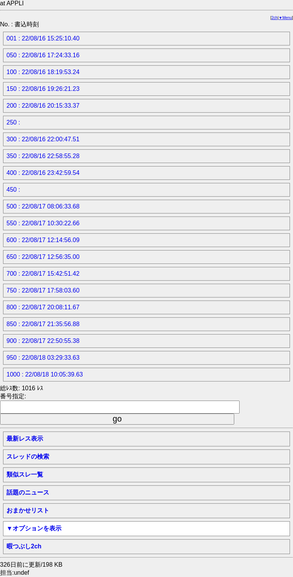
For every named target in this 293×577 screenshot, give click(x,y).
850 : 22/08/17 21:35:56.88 (42, 324)
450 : (13, 189)
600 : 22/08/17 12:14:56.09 (42, 240)
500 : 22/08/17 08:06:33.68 (42, 206)
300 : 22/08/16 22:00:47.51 (42, 139)
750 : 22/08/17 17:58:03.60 (42, 290)
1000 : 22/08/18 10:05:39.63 (44, 374)
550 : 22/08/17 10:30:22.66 (42, 223)
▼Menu (285, 18)
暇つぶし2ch (24, 546)
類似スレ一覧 (24, 474)
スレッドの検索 (27, 456)
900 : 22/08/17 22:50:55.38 (42, 341)
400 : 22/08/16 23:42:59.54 (42, 173)
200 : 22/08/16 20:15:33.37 (42, 105)
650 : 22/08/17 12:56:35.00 (42, 257)
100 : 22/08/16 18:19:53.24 (42, 72)
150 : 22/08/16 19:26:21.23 (42, 89)
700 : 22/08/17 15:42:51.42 (42, 273)
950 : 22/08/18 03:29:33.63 (42, 357)
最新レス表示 (24, 438)
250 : (13, 122)
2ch (275, 18)
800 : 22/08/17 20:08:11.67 (42, 307)
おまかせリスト (27, 510)
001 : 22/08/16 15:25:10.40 (42, 38)
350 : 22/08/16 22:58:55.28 (42, 156)
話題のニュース (27, 492)
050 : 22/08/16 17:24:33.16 (42, 55)
